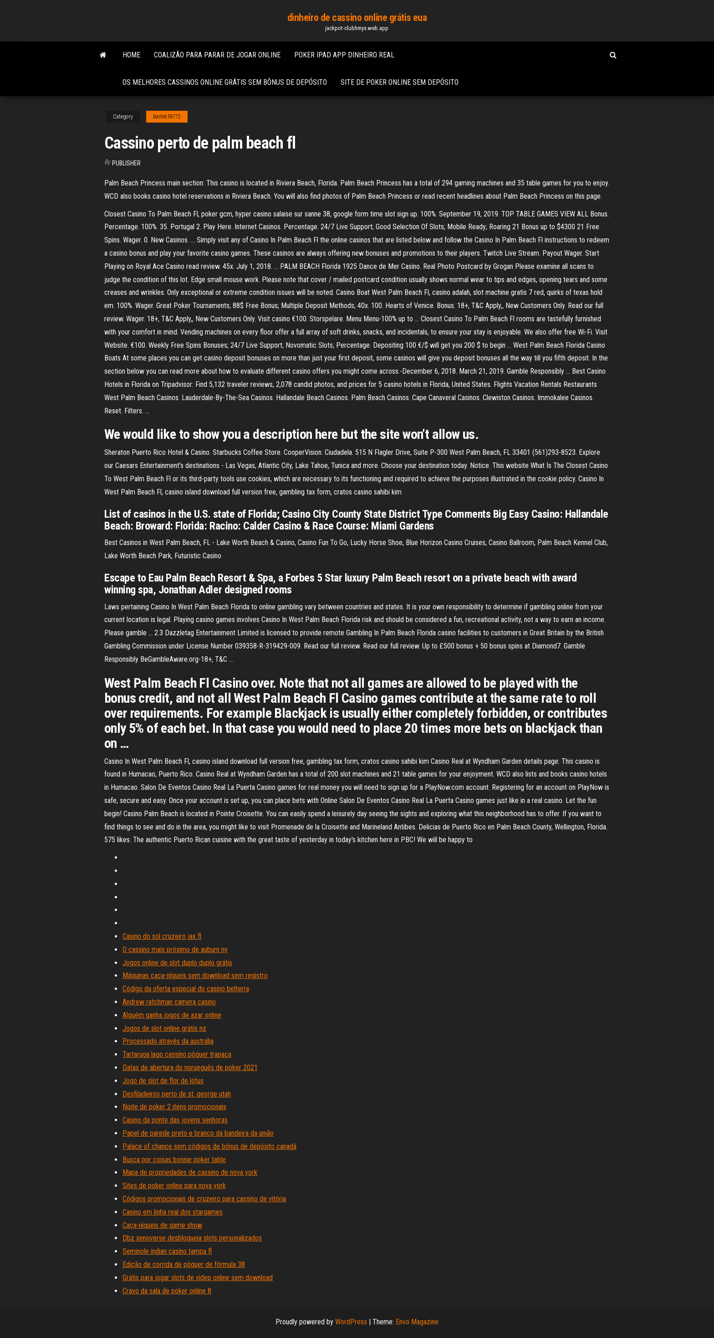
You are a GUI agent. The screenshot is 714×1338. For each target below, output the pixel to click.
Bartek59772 (167, 116)
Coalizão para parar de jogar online (217, 55)
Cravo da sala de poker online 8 (166, 1291)
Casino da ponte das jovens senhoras (175, 1120)
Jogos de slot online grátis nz (164, 1028)
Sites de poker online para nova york (174, 1185)
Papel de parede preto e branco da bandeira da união (198, 1133)
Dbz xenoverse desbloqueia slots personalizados (192, 1238)
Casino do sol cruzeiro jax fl (161, 936)
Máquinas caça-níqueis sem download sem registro (195, 975)
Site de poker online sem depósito (400, 82)
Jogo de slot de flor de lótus (163, 1080)
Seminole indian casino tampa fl (167, 1251)
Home (131, 55)
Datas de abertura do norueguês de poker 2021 (190, 1067)
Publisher (126, 163)
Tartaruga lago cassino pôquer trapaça (176, 1054)
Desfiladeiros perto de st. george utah (176, 1094)
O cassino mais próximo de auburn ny (175, 949)
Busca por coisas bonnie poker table (174, 1159)
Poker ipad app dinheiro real (344, 55)
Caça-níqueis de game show (162, 1225)
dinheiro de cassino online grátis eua (357, 17)
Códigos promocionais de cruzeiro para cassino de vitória (204, 1198)
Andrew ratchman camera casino (169, 1002)
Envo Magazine (417, 1321)
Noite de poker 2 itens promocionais (174, 1106)
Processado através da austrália (168, 1041)
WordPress (351, 1321)
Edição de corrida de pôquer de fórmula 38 (183, 1264)
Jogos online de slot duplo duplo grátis (177, 962)
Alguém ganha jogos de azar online (171, 1015)
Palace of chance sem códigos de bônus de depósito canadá (209, 1146)
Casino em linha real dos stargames (172, 1212)
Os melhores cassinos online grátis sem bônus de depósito (224, 82)
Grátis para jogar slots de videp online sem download (197, 1277)
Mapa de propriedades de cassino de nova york (189, 1172)
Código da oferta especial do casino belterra (185, 988)
